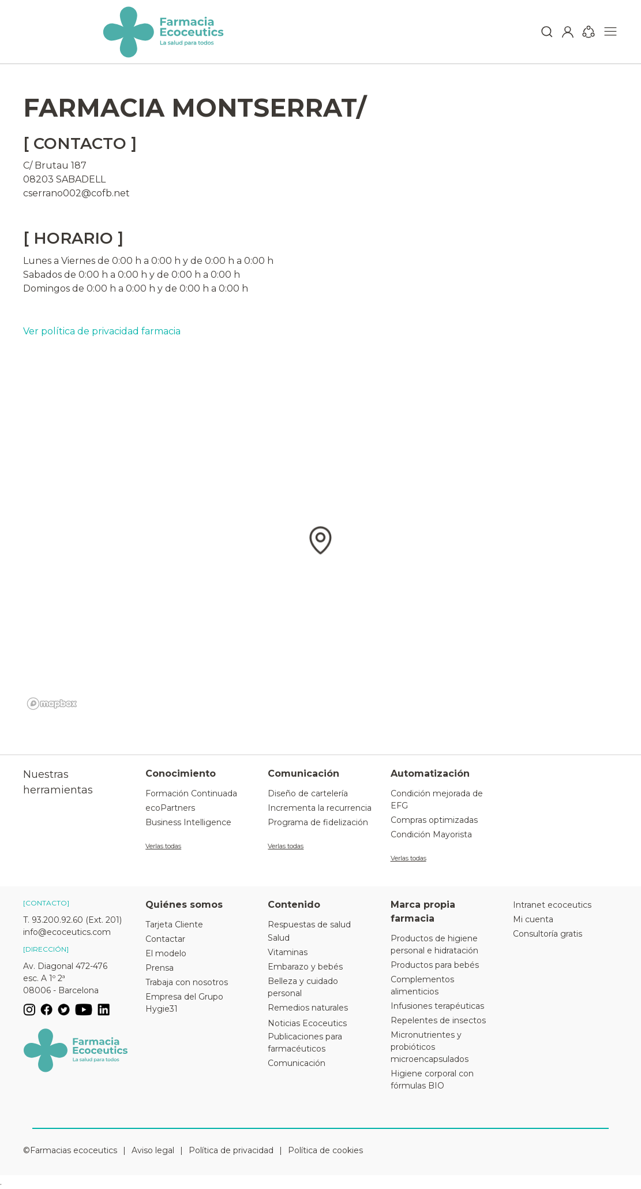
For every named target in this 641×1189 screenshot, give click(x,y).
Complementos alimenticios (422, 985)
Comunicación (296, 1063)
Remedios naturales (308, 1007)
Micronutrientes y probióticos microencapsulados (429, 1047)
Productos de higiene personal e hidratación (434, 944)
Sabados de (49, 274)
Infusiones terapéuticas (437, 1006)
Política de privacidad (231, 1150)
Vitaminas (288, 952)
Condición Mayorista (431, 834)
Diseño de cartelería (308, 793)
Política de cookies (325, 1150)
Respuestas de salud (309, 924)
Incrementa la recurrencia (320, 808)
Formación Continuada (191, 793)
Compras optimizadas (434, 820)
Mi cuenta (533, 919)
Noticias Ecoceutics (307, 1023)
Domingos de (53, 288)
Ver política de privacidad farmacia (102, 331)
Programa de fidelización (318, 822)
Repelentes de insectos (438, 1020)
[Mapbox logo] (52, 703)
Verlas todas (163, 846)
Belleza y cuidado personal (303, 987)
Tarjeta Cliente (174, 924)
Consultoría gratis (547, 934)
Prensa (159, 968)
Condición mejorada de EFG (437, 799)
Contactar (165, 939)
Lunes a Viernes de (66, 260)
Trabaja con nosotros (186, 982)
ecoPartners (170, 808)
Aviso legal (153, 1150)
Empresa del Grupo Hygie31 (184, 1003)
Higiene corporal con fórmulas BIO (432, 1079)
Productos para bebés (435, 965)
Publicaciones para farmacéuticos (305, 1042)
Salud (279, 938)
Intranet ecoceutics (552, 905)
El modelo (165, 953)
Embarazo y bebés (305, 966)
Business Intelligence (188, 822)
